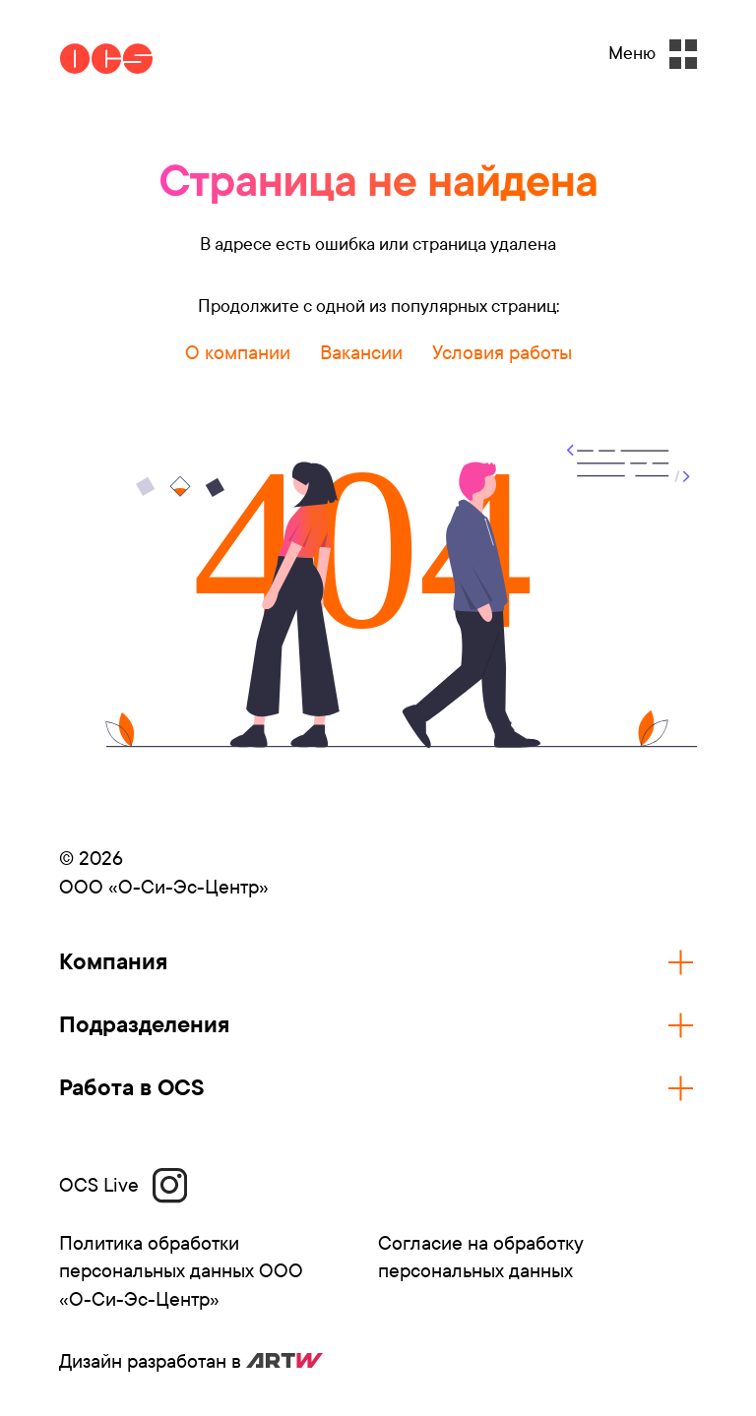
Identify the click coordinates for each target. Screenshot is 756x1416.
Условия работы (502, 352)
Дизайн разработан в (191, 1361)
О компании (237, 352)
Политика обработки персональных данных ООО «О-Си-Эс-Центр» (181, 1271)
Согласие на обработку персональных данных (481, 1257)
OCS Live (123, 1185)
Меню (652, 54)
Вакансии (361, 352)
